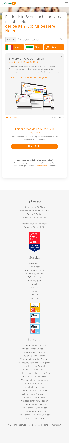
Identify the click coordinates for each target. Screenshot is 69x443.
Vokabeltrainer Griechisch (34, 376)
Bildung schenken (34, 273)
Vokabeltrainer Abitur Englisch (34, 359)
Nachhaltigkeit (34, 298)
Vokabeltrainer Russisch (34, 404)
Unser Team (34, 287)
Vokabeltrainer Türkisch (35, 418)
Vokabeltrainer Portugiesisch (34, 400)
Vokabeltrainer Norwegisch (34, 394)
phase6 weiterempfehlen (34, 270)
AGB (9, 424)
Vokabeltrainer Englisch (34, 355)
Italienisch (14, 47)
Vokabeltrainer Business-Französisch (35, 373)
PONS (32, 47)
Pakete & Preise (34, 214)
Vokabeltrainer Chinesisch (34, 348)
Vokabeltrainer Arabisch (34, 345)
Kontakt (34, 284)
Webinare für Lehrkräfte (35, 227)
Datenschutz (20, 424)
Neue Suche (34, 146)
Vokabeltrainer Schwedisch (34, 407)
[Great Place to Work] (34, 242)
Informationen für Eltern (34, 207)
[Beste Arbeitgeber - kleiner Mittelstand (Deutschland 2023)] (35, 329)
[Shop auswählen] (10, 39)
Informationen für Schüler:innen (34, 210)
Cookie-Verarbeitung (38, 424)
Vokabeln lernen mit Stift (34, 217)
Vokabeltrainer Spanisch (34, 411)
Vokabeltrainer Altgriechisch (34, 380)
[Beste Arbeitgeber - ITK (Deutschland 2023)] (35, 318)
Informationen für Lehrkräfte (34, 223)
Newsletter (35, 266)
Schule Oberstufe (54, 47)
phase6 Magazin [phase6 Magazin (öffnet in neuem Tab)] (34, 263)
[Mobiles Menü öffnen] (66, 3)
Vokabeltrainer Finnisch (34, 366)
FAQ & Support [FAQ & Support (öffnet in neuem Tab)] (34, 277)
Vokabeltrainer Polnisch (34, 397)
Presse (34, 294)
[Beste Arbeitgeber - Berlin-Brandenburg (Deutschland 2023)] (35, 308)
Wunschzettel (41, 165)
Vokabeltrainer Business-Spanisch (34, 414)
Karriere (34, 291)
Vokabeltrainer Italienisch (34, 383)
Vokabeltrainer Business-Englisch (34, 362)
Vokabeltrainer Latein (34, 387)
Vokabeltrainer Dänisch (34, 352)
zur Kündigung (34, 280)
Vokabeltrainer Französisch (34, 369)
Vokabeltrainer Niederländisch (34, 390)
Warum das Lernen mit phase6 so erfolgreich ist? (30, 77)
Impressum (56, 424)
